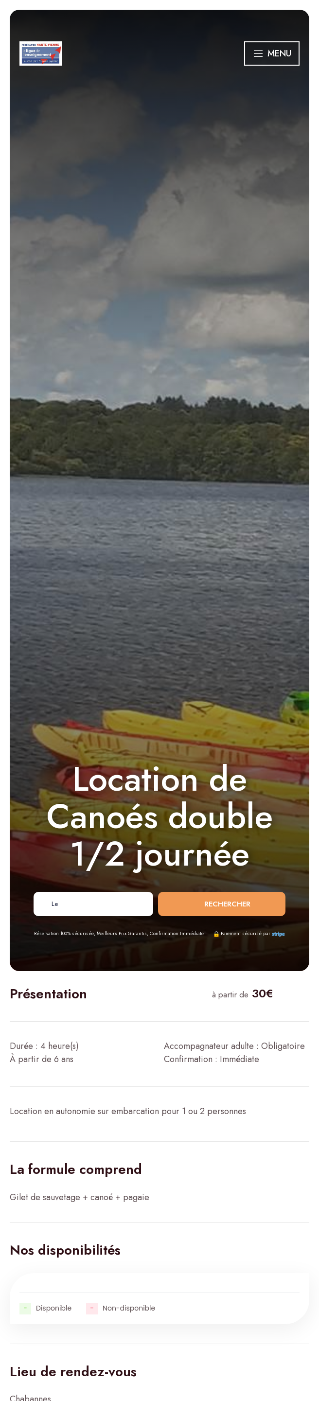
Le (55, 903)
